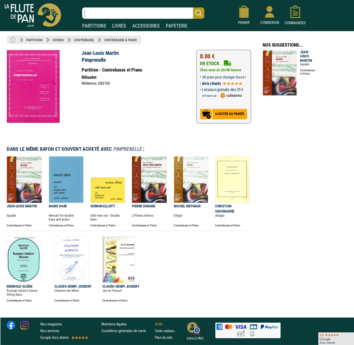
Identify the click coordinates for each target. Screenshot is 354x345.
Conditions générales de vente (126, 331)
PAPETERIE (176, 26)
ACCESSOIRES (146, 26)
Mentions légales (114, 324)
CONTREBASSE (84, 40)
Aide (158, 323)
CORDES (58, 40)
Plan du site (163, 337)
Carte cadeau (164, 331)
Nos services (49, 331)
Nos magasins (51, 324)
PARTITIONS (94, 26)
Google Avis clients (64, 337)
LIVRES (119, 26)
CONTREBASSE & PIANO (120, 40)
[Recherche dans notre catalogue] (143, 13)
